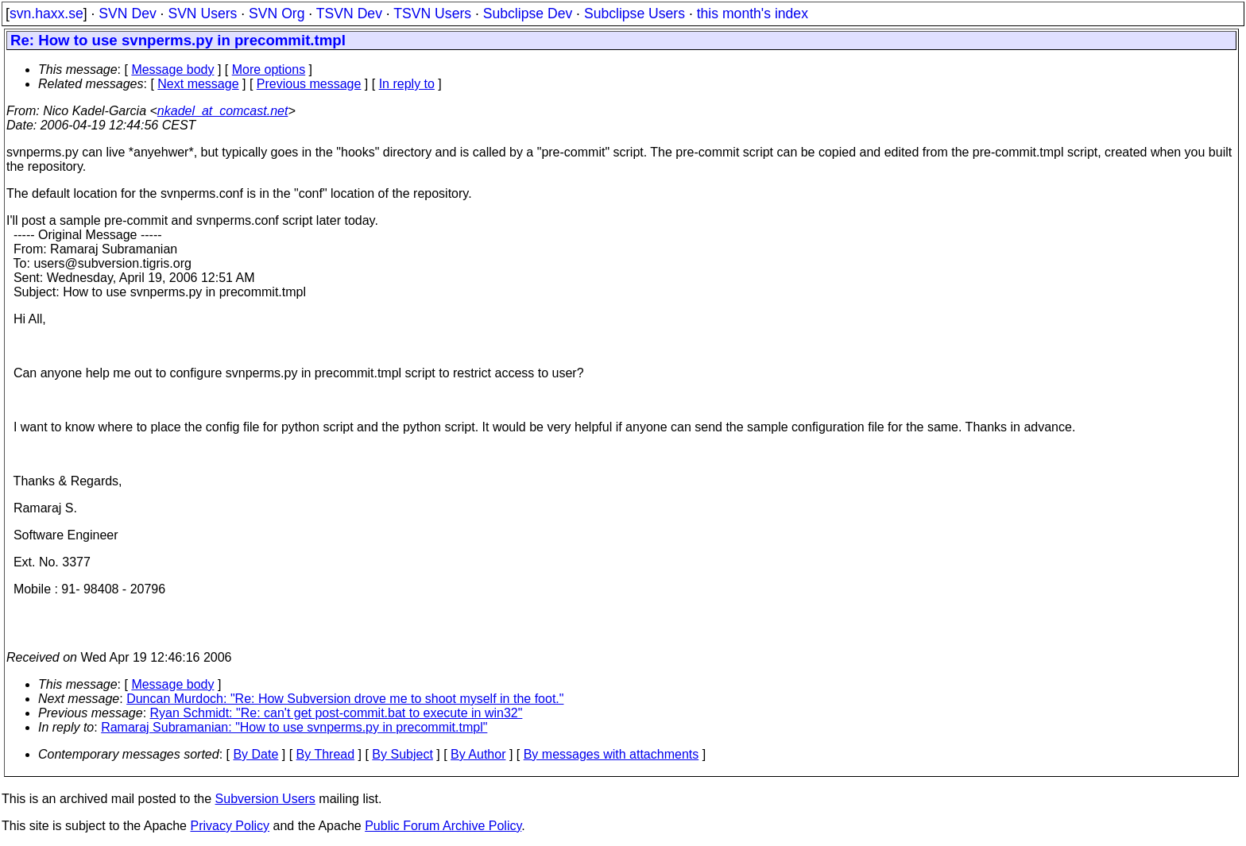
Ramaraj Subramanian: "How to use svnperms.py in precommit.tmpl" (294, 727)
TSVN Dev (349, 13)
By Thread (325, 754)
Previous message (309, 84)
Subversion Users (265, 798)
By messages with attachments (611, 754)
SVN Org (276, 13)
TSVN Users (432, 13)
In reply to (407, 84)
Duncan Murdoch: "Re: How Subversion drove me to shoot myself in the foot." (344, 698)
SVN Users (202, 13)
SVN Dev (127, 13)
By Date (255, 754)
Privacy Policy (229, 825)
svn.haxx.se (46, 13)
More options (269, 69)
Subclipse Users (634, 13)
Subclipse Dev (527, 13)
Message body (172, 69)
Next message (197, 84)
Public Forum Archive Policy (443, 825)
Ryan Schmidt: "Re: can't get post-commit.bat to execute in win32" (336, 713)
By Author (478, 754)
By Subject (402, 754)
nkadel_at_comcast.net (222, 111)
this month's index (752, 13)
